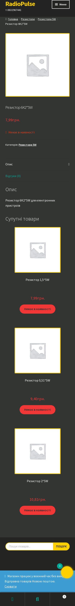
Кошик (58, 596)
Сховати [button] (11, 586)
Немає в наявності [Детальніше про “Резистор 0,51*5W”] (37, 409)
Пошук (37, 599)
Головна (13, 19)
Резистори (28, 19)
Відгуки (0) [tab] (13, 176)
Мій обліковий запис (12, 599)
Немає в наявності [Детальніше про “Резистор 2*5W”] (37, 510)
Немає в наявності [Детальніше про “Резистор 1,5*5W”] (37, 309)
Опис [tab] (9, 164)
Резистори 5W (47, 19)
